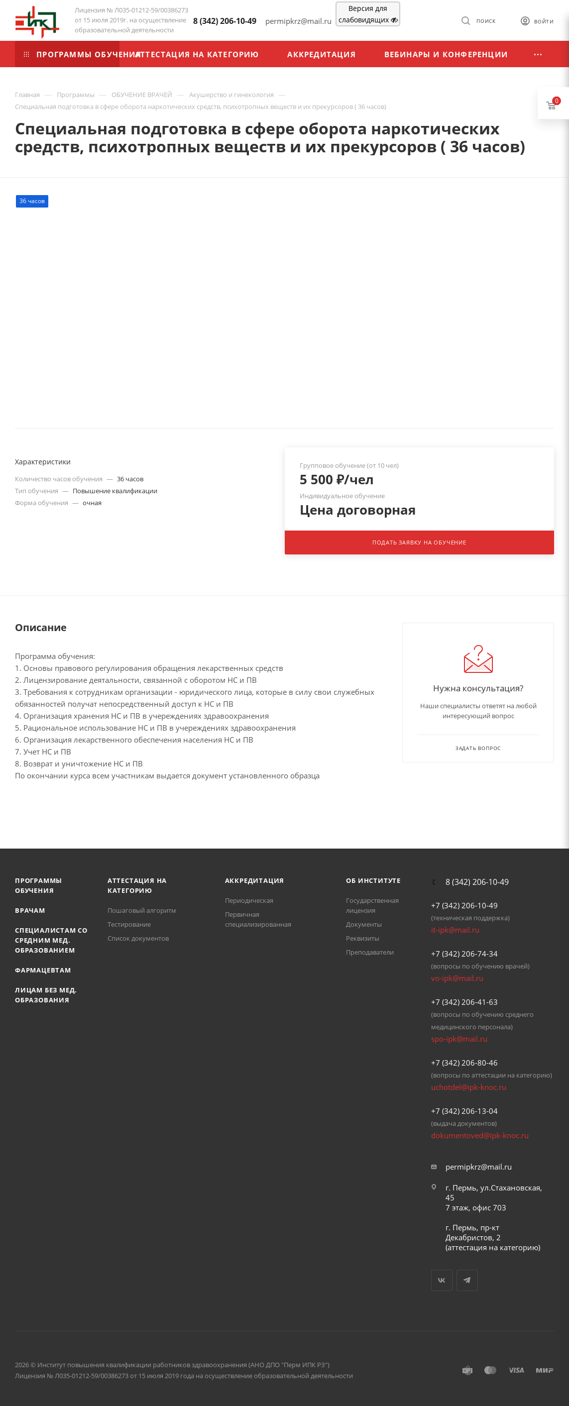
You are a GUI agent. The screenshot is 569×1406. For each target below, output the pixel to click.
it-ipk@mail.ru (455, 930)
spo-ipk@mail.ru (459, 1039)
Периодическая (249, 900)
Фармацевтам (43, 970)
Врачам (30, 910)
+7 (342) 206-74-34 (464, 954)
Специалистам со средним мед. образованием (51, 940)
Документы (364, 924)
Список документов (138, 938)
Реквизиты (362, 938)
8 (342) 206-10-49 (224, 20)
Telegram (467, 1280)
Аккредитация (255, 880)
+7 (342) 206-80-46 (464, 1063)
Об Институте (373, 880)
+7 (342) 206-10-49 (464, 905)
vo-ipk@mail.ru (457, 978)
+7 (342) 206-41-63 (464, 1002)
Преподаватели (370, 952)
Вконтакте (442, 1280)
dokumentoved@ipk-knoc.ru (480, 1135)
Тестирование (129, 924)
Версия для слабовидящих (368, 13)
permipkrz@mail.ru (479, 1167)
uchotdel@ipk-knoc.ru (468, 1087)
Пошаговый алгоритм (142, 910)
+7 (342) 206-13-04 (464, 1111)
